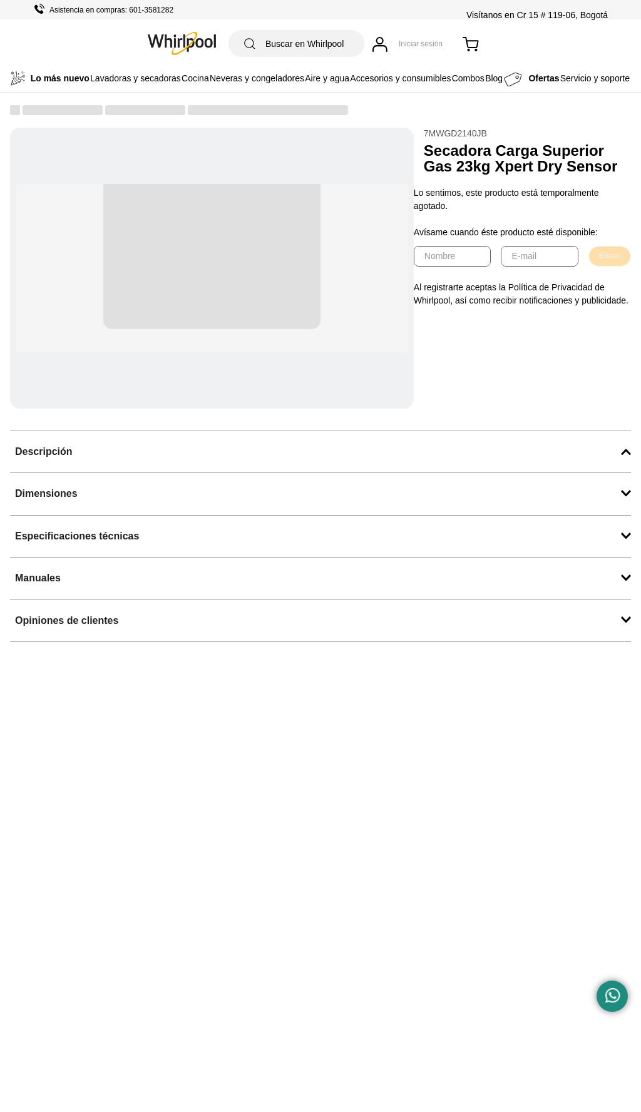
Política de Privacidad (550, 287)
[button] (320, 451)
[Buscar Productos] (249, 43)
